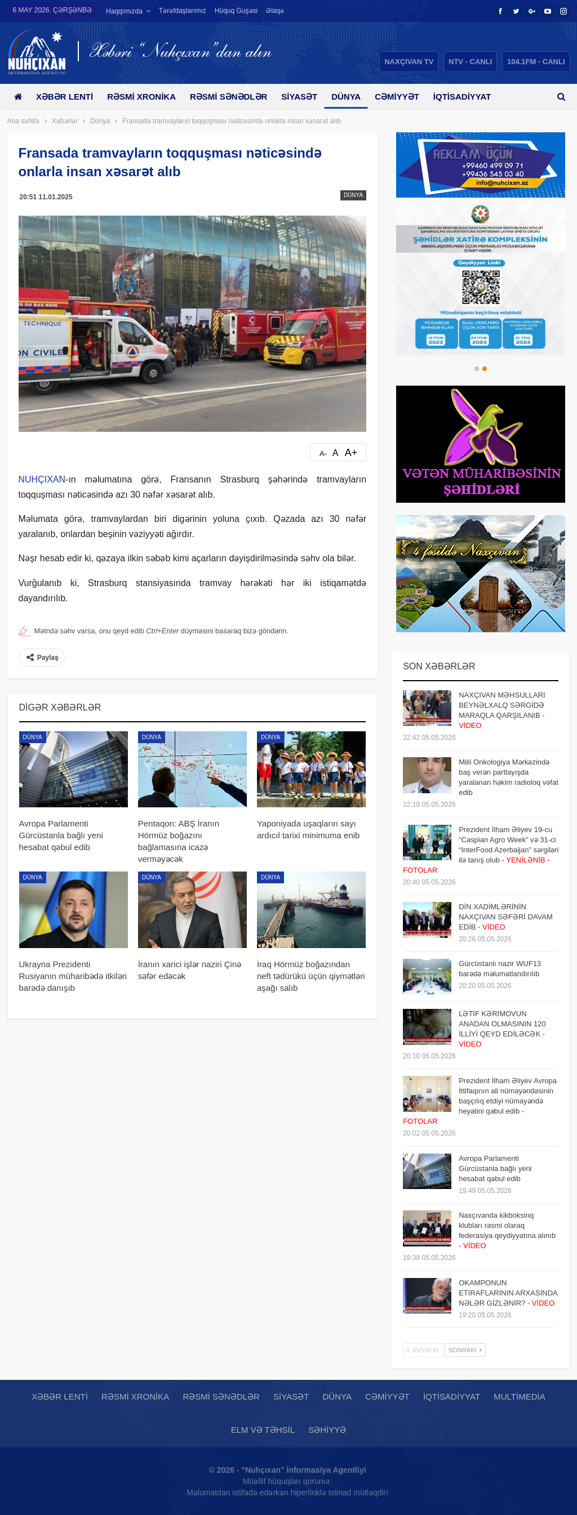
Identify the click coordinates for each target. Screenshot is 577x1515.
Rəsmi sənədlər (234, 96)
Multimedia (519, 1396)
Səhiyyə (327, 1429)
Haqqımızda (124, 11)
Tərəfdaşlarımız (182, 11)
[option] (481, 279)
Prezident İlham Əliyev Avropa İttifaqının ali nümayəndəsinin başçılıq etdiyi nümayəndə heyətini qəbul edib (480, 1100)
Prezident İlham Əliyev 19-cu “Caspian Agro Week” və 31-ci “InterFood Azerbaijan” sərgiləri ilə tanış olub (480, 849)
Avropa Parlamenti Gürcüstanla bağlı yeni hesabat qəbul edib (495, 1168)
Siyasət (308, 96)
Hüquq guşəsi (236, 11)
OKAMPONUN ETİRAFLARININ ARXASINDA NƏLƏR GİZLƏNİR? (508, 1293)
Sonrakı (465, 1350)
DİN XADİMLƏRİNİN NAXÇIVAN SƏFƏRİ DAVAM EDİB (506, 916)
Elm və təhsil (263, 1429)
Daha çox (469, 96)
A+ (351, 452)
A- (323, 453)
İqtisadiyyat (451, 1396)
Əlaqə (275, 11)
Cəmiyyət (409, 96)
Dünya (356, 96)
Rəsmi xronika (145, 96)
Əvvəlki (422, 1350)
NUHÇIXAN (42, 479)
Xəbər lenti (66, 96)
